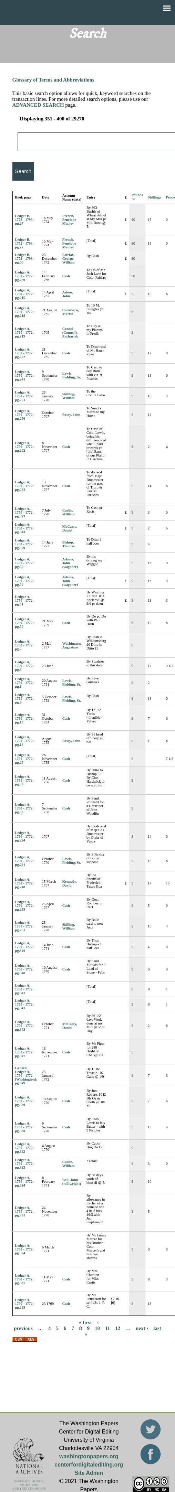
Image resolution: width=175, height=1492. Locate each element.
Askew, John (67, 294)
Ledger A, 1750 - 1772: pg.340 (24, 947)
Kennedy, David (69, 883)
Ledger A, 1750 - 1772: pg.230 (24, 276)
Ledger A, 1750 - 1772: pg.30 (24, 780)
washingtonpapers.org (89, 1456)
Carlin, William (68, 512)
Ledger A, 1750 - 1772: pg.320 (24, 1101)
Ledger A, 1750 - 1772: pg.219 (24, 332)
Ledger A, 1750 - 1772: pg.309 (24, 544)
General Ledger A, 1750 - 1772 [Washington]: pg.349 (26, 1075)
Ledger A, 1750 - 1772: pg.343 (24, 528)
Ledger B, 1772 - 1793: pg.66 (24, 258)
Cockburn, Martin (70, 312)
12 (117, 1328)
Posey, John (71, 415)
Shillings (154, 197)
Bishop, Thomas (68, 544)
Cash (66, 276)
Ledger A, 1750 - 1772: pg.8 (24, 682)
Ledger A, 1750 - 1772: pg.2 (24, 645)
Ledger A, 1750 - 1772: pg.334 (24, 1249)
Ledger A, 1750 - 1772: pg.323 (24, 512)
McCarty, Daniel (69, 528)
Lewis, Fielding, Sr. (71, 375)
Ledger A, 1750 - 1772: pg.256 (24, 414)
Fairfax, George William (68, 258)
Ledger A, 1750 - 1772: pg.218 (24, 312)
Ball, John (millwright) (71, 1181)
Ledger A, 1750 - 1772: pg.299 (24, 1303)
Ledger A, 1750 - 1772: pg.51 (24, 600)
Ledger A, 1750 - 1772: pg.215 (24, 294)
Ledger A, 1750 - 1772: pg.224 (24, 836)
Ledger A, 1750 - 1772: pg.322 (24, 1147)
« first (85, 1322)
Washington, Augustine (72, 645)
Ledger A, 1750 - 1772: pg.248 (24, 883)
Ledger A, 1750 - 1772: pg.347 (24, 1052)
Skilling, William (68, 396)
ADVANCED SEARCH (38, 105)
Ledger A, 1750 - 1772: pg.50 (24, 563)
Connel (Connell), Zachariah (70, 332)
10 (97, 1328)
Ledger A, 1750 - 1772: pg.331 (24, 1211)
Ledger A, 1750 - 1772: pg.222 (24, 353)
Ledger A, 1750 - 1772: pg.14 (24, 741)
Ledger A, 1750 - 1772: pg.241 (24, 375)
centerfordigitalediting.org (88, 1465)
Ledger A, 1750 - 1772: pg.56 (24, 623)
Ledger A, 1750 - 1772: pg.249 (24, 905)
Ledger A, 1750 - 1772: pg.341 (24, 989)
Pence (170, 197)
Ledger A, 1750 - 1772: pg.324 (24, 1181)
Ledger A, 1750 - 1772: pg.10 (24, 718)
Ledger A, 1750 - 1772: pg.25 (24, 758)
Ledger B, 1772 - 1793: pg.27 (24, 219)
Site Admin (88, 1473)
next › (142, 1328)
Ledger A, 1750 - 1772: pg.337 (24, 1279)
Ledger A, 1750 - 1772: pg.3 (24, 666)
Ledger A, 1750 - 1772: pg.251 (24, 396)
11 (107, 1328)
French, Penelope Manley (69, 219)
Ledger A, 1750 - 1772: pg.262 (24, 446)
